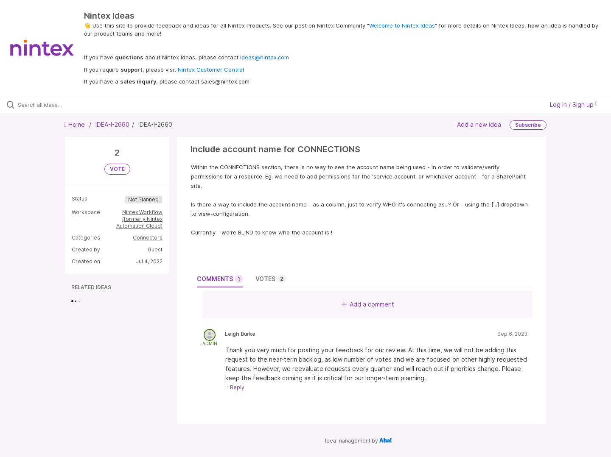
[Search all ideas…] (71, 105)
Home (75, 124)
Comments (220, 279)
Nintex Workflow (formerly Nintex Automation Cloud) (139, 219)
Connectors (148, 237)
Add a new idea (479, 124)
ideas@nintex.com (264, 57)
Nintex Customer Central (211, 69)
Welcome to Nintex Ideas (402, 25)
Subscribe (528, 125)
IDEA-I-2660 (112, 124)
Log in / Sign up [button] (573, 104)
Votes (270, 279)
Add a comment (367, 304)
